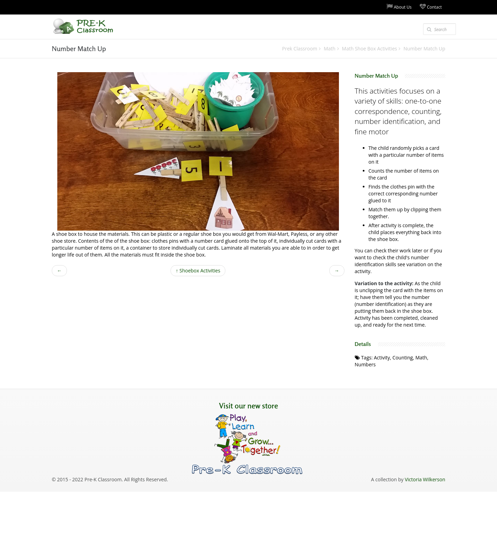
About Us (399, 6)
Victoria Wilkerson (425, 479)
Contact (431, 6)
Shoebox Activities (198, 270)
